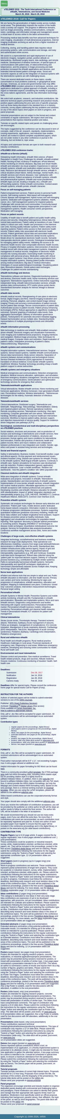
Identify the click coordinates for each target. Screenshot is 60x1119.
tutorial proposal (34, 1080)
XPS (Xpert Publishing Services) (23, 703)
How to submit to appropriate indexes (16, 710)
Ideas (40, 918)
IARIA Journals (26, 700)
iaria (2, 774)
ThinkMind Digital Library (21, 706)
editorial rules (27, 792)
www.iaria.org (48, 740)
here (2, 769)
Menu (4, 3)
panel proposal (33, 1104)
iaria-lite (46, 779)
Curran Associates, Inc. (26, 708)
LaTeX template (34, 772)
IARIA (37, 1078)
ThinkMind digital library (21, 849)
